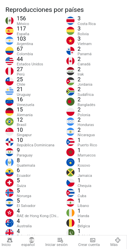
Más (115, 242)
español (28, 242)
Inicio (7, 242)
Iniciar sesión (56, 242)
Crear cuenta (89, 242)
